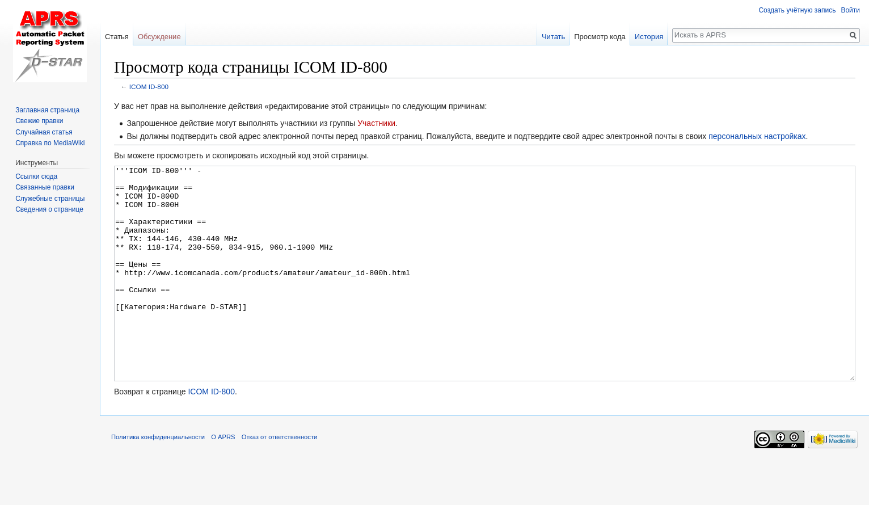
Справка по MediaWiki (50, 143)
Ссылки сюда (36, 176)
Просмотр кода (600, 36)
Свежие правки (39, 121)
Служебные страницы (50, 199)
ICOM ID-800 (148, 86)
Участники (376, 123)
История (649, 36)
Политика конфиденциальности (158, 479)
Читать (553, 36)
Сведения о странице (49, 209)
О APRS (223, 479)
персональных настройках (756, 136)
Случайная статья (43, 132)
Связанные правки (44, 187)
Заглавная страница (47, 110)
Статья (117, 36)
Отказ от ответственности (280, 479)
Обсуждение (159, 36)
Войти (850, 10)
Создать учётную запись (797, 10)
